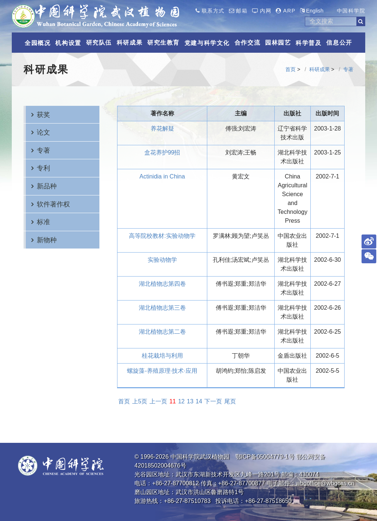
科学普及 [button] (308, 43)
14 (198, 401)
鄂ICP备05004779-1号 (264, 457)
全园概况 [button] (37, 43)
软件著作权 (53, 204)
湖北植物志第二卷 (162, 332)
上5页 (139, 401)
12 (181, 401)
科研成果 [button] (129, 42)
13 (190, 401)
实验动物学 (162, 260)
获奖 (43, 114)
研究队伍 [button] (99, 42)
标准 (43, 222)
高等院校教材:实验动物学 (162, 236)
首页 (290, 69)
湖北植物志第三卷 (162, 308)
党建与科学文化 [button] (207, 43)
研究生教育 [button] (163, 42)
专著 (348, 69)
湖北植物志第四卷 (162, 284)
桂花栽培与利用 (162, 355)
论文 (43, 132)
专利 (43, 168)
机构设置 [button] (68, 43)
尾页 (230, 401)
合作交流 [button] (247, 42)
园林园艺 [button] (278, 42)
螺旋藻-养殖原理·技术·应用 (162, 371)
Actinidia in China (162, 176)
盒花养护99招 (162, 152)
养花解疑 (162, 128)
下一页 (213, 401)
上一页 (158, 401)
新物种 (47, 240)
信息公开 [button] (339, 42)
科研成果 (319, 69)
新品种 (47, 186)
